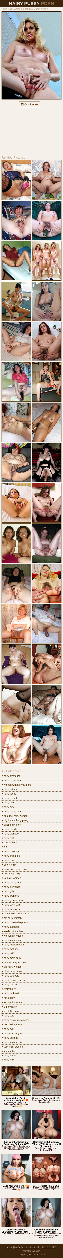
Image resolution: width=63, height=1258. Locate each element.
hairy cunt (8, 860)
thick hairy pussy (12, 1024)
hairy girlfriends (11, 887)
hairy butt (8, 838)
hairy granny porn (12, 900)
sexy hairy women (12, 1002)
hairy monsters (11, 909)
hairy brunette (10, 833)
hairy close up (10, 851)
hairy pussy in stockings (15, 1020)
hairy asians (9, 789)
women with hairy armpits (16, 785)
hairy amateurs (11, 776)
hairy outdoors (10, 975)
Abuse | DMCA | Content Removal (23, 1247)
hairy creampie (11, 856)
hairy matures (10, 949)
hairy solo (8, 1015)
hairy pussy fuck (11, 882)
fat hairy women (11, 878)
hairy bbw (8, 807)
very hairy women (12, 1046)
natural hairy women (14, 962)
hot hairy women (12, 918)
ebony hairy (9, 864)
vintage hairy (10, 1051)
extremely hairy (11, 873)
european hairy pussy (14, 869)
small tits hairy (10, 1011)
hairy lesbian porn (12, 940)
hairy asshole (10, 798)
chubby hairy (10, 842)
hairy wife (8, 1060)
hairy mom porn (11, 958)
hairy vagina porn (12, 1042)
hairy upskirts (10, 1038)
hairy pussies (10, 984)
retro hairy (8, 998)
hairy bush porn (11, 904)
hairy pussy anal (11, 780)
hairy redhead (10, 993)
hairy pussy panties (13, 980)
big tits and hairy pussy (15, 820)
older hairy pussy (12, 971)
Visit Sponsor (29, 104)
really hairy (9, 989)
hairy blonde (9, 829)
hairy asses (9, 793)
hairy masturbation (13, 944)
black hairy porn (11, 824)
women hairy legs (12, 935)
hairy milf (7, 953)
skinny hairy (9, 1006)
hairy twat (8, 1029)
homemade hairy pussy (15, 913)
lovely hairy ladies (12, 931)
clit (4, 847)
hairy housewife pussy (15, 922)
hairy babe (8, 802)
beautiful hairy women (14, 816)
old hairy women (12, 967)
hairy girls (8, 891)
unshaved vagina (12, 1033)
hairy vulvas (9, 1055)
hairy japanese (11, 927)
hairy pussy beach (12, 811)
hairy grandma (10, 895)
